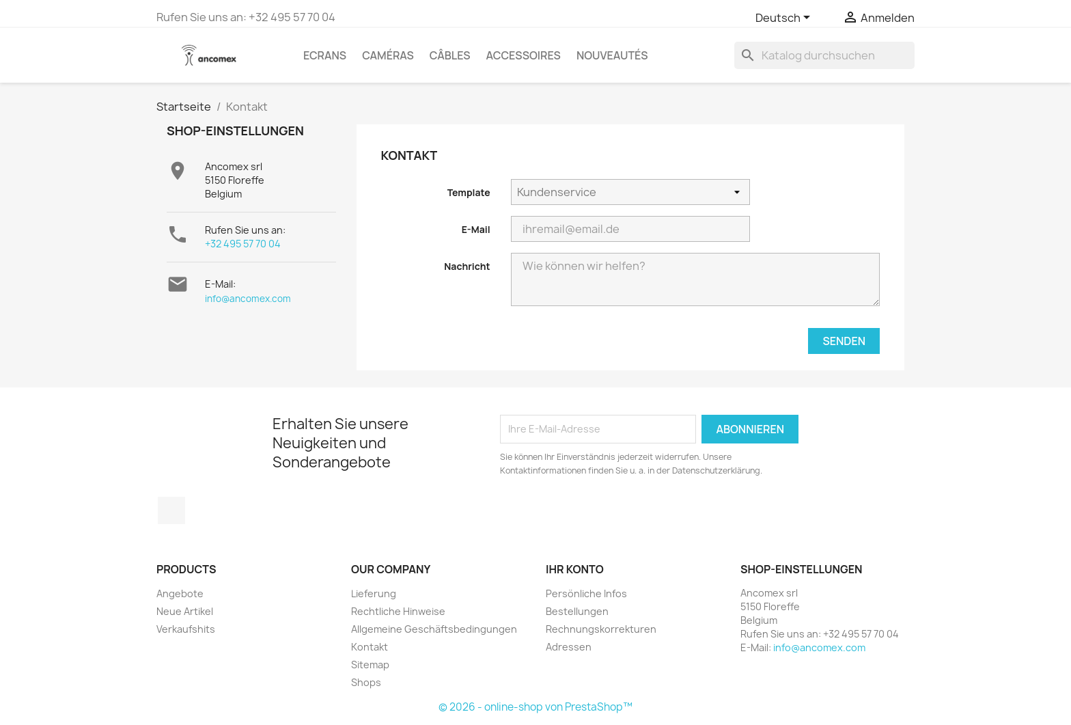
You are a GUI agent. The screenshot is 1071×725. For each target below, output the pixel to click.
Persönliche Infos (586, 593)
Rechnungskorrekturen (601, 629)
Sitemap (370, 664)
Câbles (450, 55)
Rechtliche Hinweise (398, 611)
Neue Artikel (184, 611)
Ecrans (324, 55)
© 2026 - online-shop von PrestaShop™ (535, 707)
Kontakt (369, 646)
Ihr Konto (575, 569)
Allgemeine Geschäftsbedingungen (434, 629)
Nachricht (467, 266)
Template (468, 192)
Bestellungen (577, 611)
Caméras (388, 55)
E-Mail (476, 229)
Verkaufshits (185, 629)
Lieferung (373, 593)
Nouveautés (612, 55)
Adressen (569, 646)
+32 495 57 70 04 (243, 243)
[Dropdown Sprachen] (785, 18)
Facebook (171, 510)
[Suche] (824, 55)
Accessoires (523, 55)
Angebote (180, 593)
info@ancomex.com (248, 298)
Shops (366, 682)
